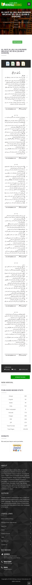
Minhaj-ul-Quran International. (20, 579)
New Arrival (7, 382)
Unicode (11, 412)
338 (25, 419)
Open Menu (29, 4)
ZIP (11, 422)
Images (11, 416)
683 (25, 396)
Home (16, 20)
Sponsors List (4, 541)
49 (25, 403)
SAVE (14, 369)
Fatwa (3, 530)
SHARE (7, 369)
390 (25, 416)
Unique (11, 396)
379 (25, 422)
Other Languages (11, 409)
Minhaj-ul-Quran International (8, 522)
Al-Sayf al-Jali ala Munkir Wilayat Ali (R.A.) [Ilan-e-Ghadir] (14, 51)
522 (25, 406)
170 (25, 412)
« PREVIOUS (7, 367)
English (11, 399)
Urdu (11, 406)
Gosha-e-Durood (5, 533)
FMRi (2, 537)
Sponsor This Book (20, 377)
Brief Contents (17, 42)
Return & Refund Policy (7, 518)
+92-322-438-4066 (8, 563)
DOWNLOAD (23, 369)
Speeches (3, 526)
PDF (11, 419)
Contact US (4, 544)
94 (25, 399)
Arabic (11, 403)
